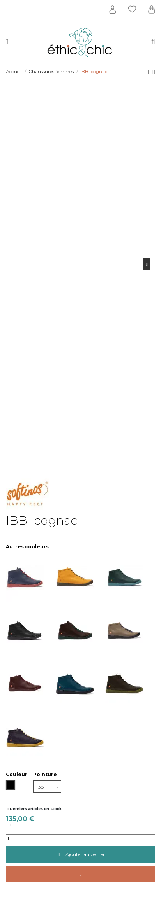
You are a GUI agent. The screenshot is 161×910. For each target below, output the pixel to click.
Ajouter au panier (80, 854)
